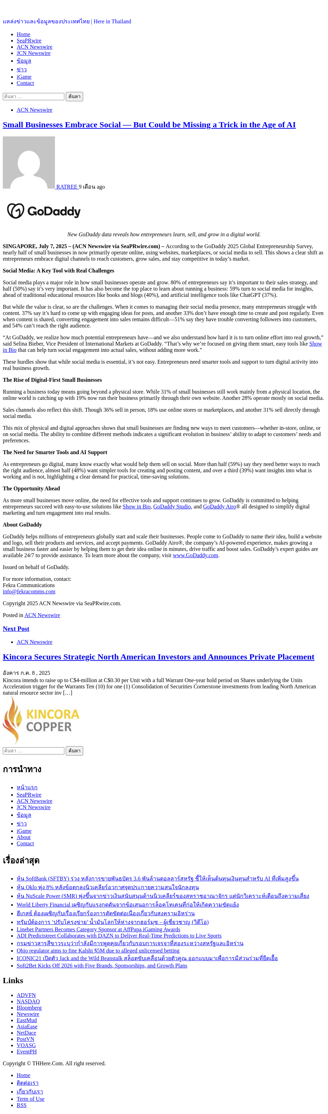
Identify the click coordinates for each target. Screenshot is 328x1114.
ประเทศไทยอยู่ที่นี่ (24, 7)
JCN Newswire (33, 53)
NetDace (26, 1033)
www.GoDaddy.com (195, 555)
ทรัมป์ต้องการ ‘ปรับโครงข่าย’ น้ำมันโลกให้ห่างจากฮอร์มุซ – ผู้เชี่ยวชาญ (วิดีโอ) (113, 922)
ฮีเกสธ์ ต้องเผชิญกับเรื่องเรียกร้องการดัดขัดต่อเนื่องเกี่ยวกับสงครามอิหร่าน (106, 913)
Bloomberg (29, 1008)
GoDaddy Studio (172, 506)
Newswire (28, 1014)
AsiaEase (27, 1026)
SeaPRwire (29, 41)
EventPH (27, 1051)
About (24, 837)
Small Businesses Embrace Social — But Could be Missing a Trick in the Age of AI (149, 124)
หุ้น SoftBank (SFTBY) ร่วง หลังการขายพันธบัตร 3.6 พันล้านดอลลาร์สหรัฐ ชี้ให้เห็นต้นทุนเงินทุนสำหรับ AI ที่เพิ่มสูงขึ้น (158, 879)
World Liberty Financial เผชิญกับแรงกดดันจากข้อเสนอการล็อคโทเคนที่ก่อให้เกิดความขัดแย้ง (128, 905)
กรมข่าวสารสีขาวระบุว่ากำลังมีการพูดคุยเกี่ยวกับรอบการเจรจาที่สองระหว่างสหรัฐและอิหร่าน (130, 943)
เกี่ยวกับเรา (30, 1092)
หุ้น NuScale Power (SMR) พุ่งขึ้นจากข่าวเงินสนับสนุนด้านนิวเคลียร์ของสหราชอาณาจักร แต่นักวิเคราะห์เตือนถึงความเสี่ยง (163, 896)
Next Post (16, 628)
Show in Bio (137, 506)
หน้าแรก (27, 787)
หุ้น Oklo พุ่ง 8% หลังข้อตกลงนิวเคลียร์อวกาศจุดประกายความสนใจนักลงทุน (108, 887)
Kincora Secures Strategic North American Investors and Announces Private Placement (158, 656)
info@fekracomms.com (29, 591)
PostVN (25, 1039)
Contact (25, 83)
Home (23, 34)
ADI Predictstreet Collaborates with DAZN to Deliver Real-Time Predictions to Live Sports (119, 936)
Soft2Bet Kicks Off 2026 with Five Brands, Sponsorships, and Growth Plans (102, 966)
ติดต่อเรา (28, 1083)
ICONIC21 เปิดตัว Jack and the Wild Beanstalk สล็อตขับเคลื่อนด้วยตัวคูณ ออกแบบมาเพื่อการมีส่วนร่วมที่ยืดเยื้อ (147, 958)
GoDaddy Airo (219, 506)
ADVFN (26, 995)
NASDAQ (28, 1001)
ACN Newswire (35, 47)
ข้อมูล (24, 61)
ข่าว (22, 69)
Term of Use (31, 1099)
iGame (24, 77)
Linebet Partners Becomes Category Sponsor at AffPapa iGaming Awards (98, 929)
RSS (21, 1105)
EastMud (27, 1020)
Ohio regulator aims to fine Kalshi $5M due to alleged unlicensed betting (98, 951)
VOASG (26, 1045)
